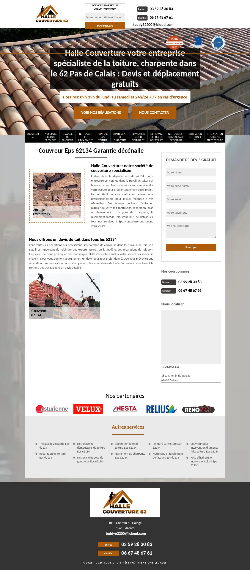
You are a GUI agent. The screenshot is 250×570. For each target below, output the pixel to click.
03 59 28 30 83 (155, 8)
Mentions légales (152, 562)
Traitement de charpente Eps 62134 (130, 455)
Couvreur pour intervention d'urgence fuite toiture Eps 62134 (204, 447)
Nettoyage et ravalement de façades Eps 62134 (168, 455)
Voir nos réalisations (101, 112)
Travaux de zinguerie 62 (67, 137)
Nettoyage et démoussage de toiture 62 (176, 137)
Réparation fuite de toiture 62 (138, 137)
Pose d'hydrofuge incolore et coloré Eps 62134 (203, 461)
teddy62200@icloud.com (153, 24)
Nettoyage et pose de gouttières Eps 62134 (90, 459)
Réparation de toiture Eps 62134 (52, 455)
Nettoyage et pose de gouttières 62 (157, 137)
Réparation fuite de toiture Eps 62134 (126, 445)
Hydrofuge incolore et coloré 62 (50, 137)
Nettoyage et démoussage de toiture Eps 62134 (91, 447)
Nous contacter (154, 112)
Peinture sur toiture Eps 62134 (167, 445)
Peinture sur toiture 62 (103, 137)
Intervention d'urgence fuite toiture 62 (215, 137)
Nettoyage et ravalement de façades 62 (85, 137)
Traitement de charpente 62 (120, 137)
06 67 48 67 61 (155, 17)
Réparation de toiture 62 (195, 137)
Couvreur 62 (33, 135)
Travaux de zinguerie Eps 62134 (54, 445)
